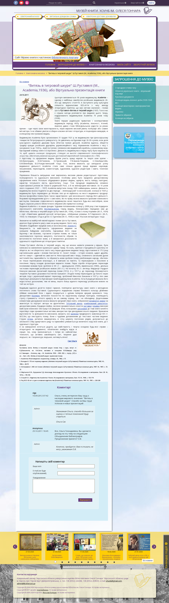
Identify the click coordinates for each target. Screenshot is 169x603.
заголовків (82, 308)
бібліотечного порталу (65, 57)
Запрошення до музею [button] (72, 64)
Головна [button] (50, 64)
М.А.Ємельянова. (51, 209)
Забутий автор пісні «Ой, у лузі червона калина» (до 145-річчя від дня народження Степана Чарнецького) (138, 547)
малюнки (75, 314)
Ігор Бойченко (42, 590)
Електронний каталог (28, 16)
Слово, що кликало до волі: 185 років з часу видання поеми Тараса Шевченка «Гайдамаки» (84, 547)
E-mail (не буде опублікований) (39, 471)
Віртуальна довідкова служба (61, 16)
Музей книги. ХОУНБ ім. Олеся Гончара (108, 11)
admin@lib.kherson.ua (26, 583)
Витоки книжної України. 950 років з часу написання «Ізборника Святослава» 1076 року (30, 547)
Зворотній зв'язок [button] (144, 64)
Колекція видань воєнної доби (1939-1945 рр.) (133, 101)
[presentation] (54, 500)
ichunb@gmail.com (114, 581)
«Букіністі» (71, 225)
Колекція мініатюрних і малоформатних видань (132, 107)
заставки (87, 306)
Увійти (151, 3)
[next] (154, 547)
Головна (19, 73)
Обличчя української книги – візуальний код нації (132, 92)
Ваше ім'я (37, 466)
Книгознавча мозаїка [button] (102, 64)
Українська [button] (120, 3)
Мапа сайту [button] (124, 64)
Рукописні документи (124, 97)
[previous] (15, 547)
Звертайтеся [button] (137, 3)
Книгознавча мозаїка (35, 73)
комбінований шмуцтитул (95, 303)
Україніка (119, 111)
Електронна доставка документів (99, 16)
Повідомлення (39, 477)
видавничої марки (97, 301)
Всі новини (24, 81)
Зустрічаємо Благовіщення (57, 546)
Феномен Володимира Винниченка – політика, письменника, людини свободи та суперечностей (111, 547)
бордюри (36, 295)
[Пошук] (94, 2)
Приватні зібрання (123, 115)
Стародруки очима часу (125, 88)
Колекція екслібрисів (124, 118)
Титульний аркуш (74, 303)
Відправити (85, 500)
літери (30, 319)
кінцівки (96, 306)
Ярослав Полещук (50, 592)
